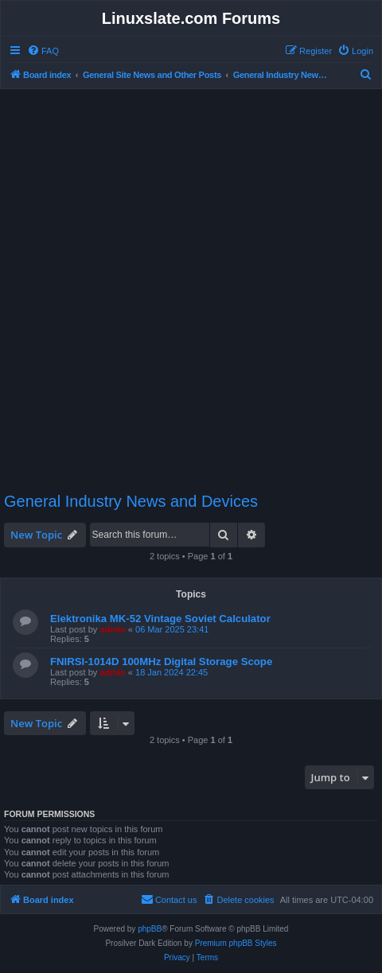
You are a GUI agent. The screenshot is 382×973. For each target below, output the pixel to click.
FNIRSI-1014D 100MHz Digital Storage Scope (161, 661)
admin (112, 629)
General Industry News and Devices (131, 501)
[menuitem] (43, 50)
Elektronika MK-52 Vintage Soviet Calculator (160, 619)
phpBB (150, 928)
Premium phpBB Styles (236, 943)
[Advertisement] (191, 283)
